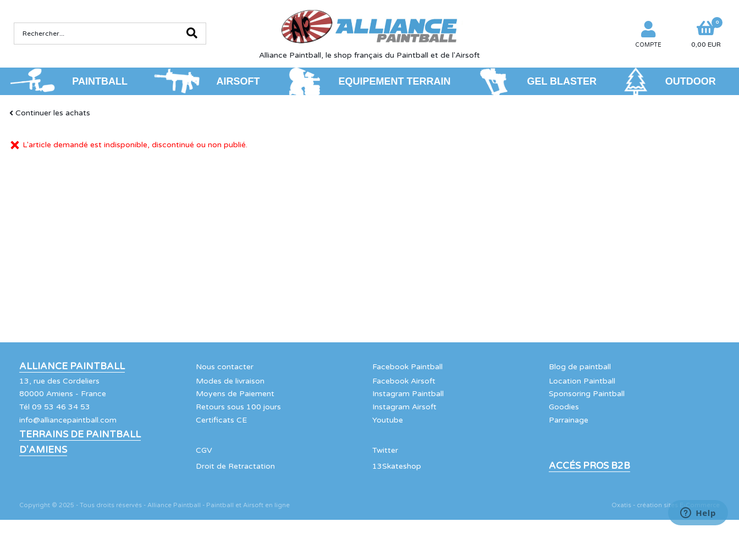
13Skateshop (396, 466)
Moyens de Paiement (235, 393)
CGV (204, 450)
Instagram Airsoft (404, 407)
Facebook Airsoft (403, 381)
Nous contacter (224, 366)
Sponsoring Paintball (587, 393)
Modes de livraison (230, 381)
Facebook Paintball (407, 366)
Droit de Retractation (235, 466)
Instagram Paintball (408, 393)
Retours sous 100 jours (238, 407)
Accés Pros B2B (589, 465)
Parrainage (568, 420)
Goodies (564, 407)
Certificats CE (221, 420)
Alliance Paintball (72, 366)
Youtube (387, 420)
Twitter (385, 450)
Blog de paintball (580, 366)
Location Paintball (582, 381)
